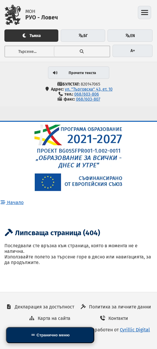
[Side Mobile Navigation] (50, 335)
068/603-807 (88, 99)
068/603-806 (86, 94)
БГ (83, 35)
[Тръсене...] (29, 51)
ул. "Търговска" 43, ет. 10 (89, 89)
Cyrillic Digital (135, 330)
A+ (132, 50)
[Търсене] (82, 51)
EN (130, 35)
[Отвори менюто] (144, 12)
